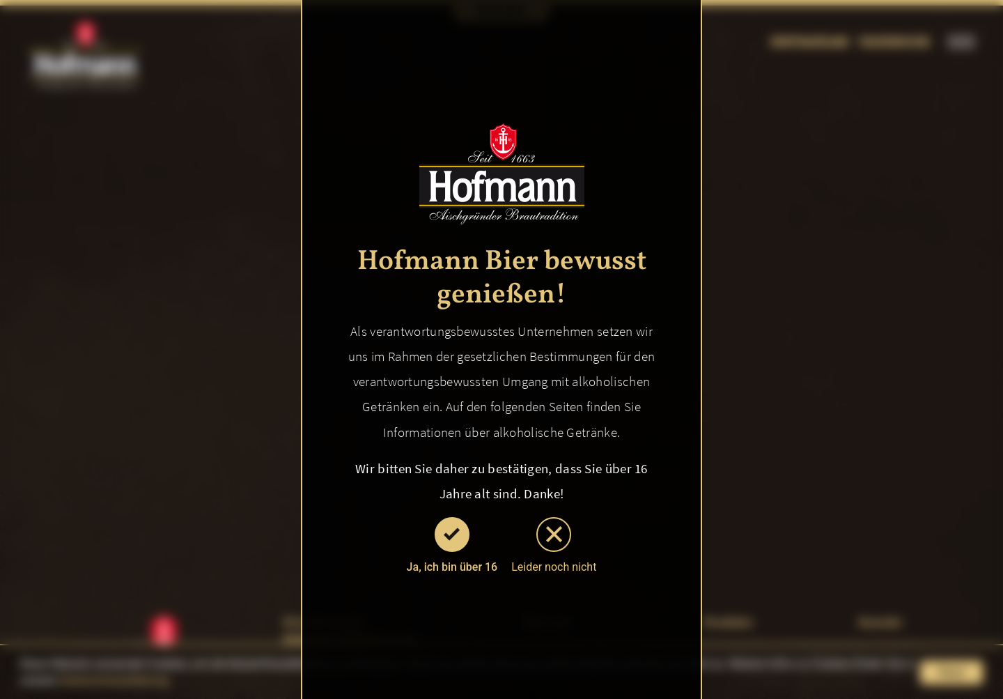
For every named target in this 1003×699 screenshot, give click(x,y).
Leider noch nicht (553, 545)
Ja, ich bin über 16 (452, 545)
